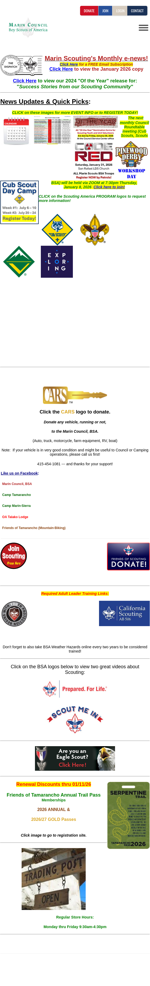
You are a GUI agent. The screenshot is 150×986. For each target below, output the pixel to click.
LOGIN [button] (120, 10)
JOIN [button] (105, 10)
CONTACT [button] (137, 10)
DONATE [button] (89, 10)
